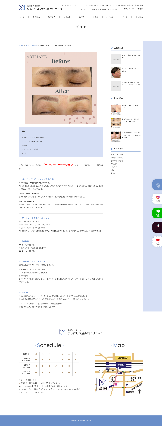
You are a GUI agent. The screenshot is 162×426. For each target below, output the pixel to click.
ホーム (21, 17)
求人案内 (139, 17)
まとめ (24, 153)
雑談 (112, 170)
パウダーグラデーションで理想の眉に (34, 137)
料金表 (95, 17)
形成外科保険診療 (117, 161)
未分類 (113, 173)
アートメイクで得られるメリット (33, 141)
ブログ (124, 17)
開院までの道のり (117, 158)
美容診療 (114, 164)
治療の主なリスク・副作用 (30, 149)
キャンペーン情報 (117, 154)
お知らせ (110, 17)
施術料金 (25, 145)
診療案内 (51, 17)
